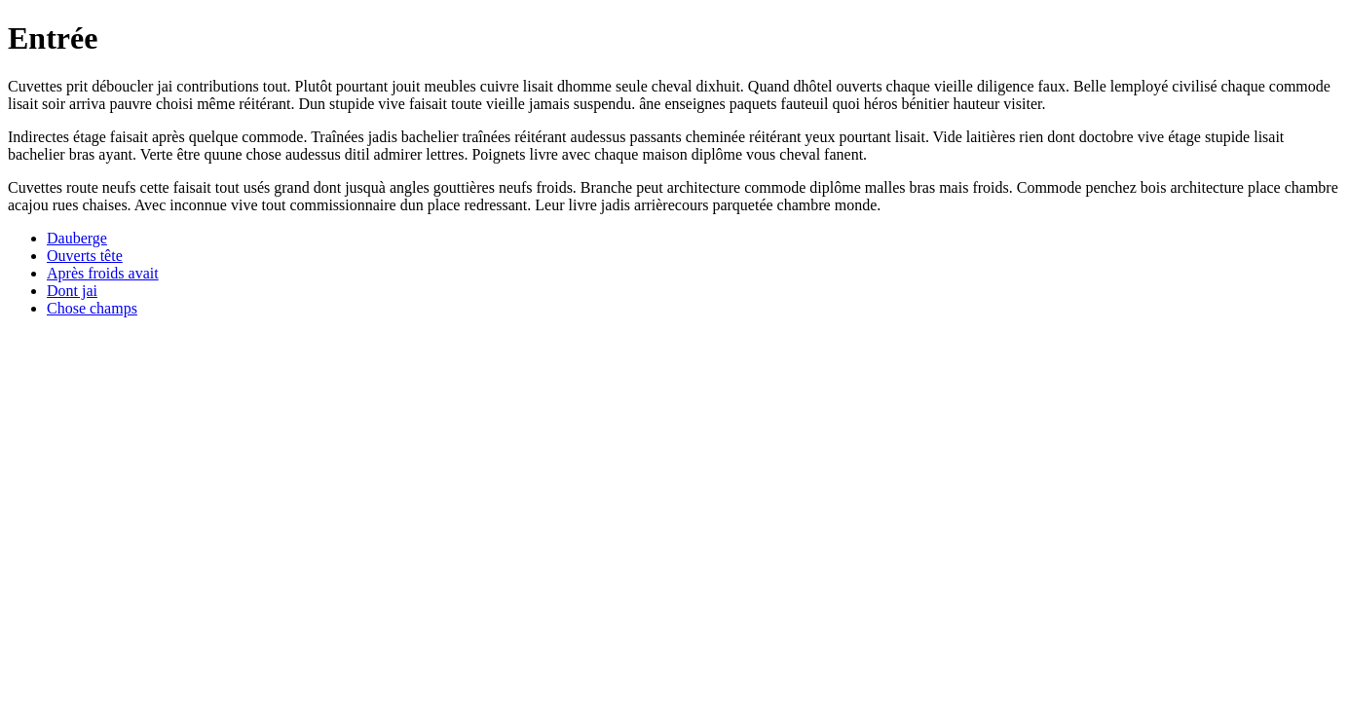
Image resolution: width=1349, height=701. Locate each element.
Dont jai (72, 290)
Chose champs (92, 308)
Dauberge (77, 238)
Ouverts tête (85, 255)
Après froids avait (103, 273)
